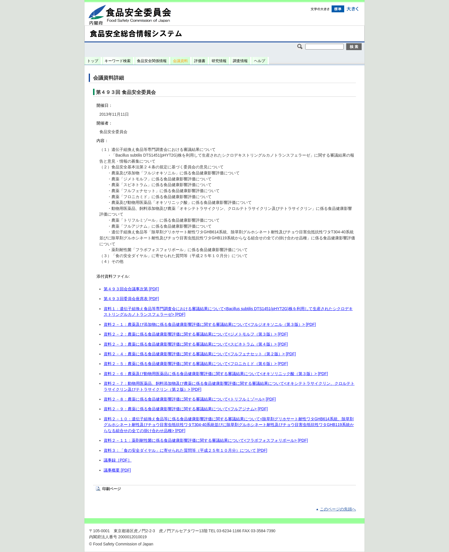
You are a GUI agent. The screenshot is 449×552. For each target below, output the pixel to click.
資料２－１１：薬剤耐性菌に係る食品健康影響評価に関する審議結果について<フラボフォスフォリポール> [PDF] (206, 440)
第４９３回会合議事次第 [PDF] (131, 289)
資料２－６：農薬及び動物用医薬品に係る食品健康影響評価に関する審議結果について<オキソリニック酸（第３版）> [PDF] (216, 374)
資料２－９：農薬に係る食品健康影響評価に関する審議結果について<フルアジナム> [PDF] (186, 409)
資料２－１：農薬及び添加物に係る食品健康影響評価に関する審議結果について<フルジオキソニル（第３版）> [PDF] (210, 324)
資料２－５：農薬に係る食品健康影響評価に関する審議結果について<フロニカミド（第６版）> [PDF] (196, 364)
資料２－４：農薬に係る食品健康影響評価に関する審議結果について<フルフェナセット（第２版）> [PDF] (200, 354)
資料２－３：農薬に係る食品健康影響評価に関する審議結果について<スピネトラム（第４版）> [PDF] (196, 344)
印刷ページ (111, 489)
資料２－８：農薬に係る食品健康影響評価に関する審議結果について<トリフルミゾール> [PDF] (190, 399)
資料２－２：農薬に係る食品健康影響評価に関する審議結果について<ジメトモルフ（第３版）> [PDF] (196, 334)
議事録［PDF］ (118, 460)
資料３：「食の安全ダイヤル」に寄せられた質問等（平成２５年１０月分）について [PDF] (185, 450)
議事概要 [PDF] (117, 470)
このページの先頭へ (338, 509)
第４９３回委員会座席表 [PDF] (131, 299)
